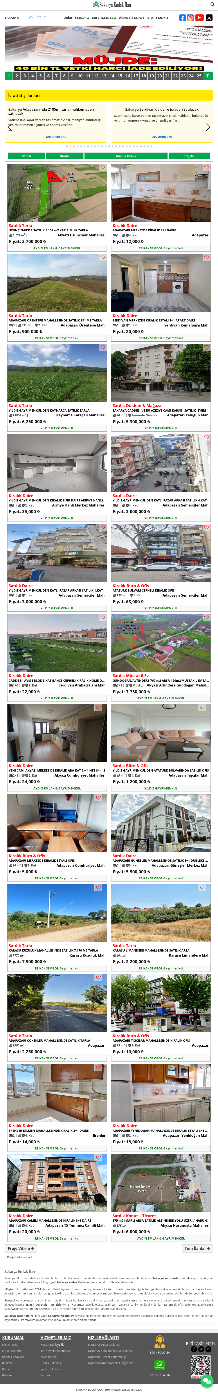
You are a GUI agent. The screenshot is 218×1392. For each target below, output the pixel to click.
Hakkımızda (10, 1345)
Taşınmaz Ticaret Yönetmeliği (107, 1357)
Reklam (7, 1363)
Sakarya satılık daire (18, 1316)
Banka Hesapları (13, 1357)
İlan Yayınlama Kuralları (56, 1351)
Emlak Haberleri (12, 1351)
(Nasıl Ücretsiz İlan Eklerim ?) (48, 1304)
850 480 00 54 (160, 1352)
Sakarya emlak (66, 1282)
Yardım (45, 1375)
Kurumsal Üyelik (52, 1344)
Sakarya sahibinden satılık (171, 1278)
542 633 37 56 (160, 1375)
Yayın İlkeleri (48, 1357)
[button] (10, 127)
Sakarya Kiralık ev (61, 1316)
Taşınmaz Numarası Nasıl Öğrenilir (111, 1363)
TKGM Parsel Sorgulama (104, 1345)
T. (208, 76)
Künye (6, 1369)
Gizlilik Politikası (50, 1363)
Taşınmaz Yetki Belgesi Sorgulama (110, 1351)
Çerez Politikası (50, 1369)
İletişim (7, 1375)
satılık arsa (129, 1300)
